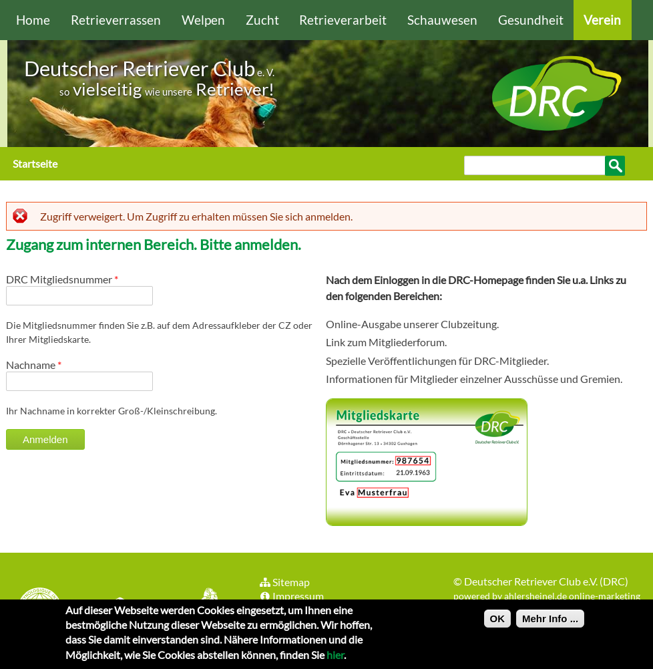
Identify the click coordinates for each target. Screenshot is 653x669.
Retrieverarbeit (343, 19)
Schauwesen (442, 19)
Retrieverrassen (116, 19)
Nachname (33, 364)
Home (33, 19)
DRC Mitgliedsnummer (62, 279)
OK (497, 624)
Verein (602, 19)
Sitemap (284, 581)
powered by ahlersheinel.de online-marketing (546, 595)
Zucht (262, 19)
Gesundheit (531, 19)
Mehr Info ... (550, 624)
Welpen (203, 19)
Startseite (35, 163)
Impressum (291, 595)
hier (335, 660)
